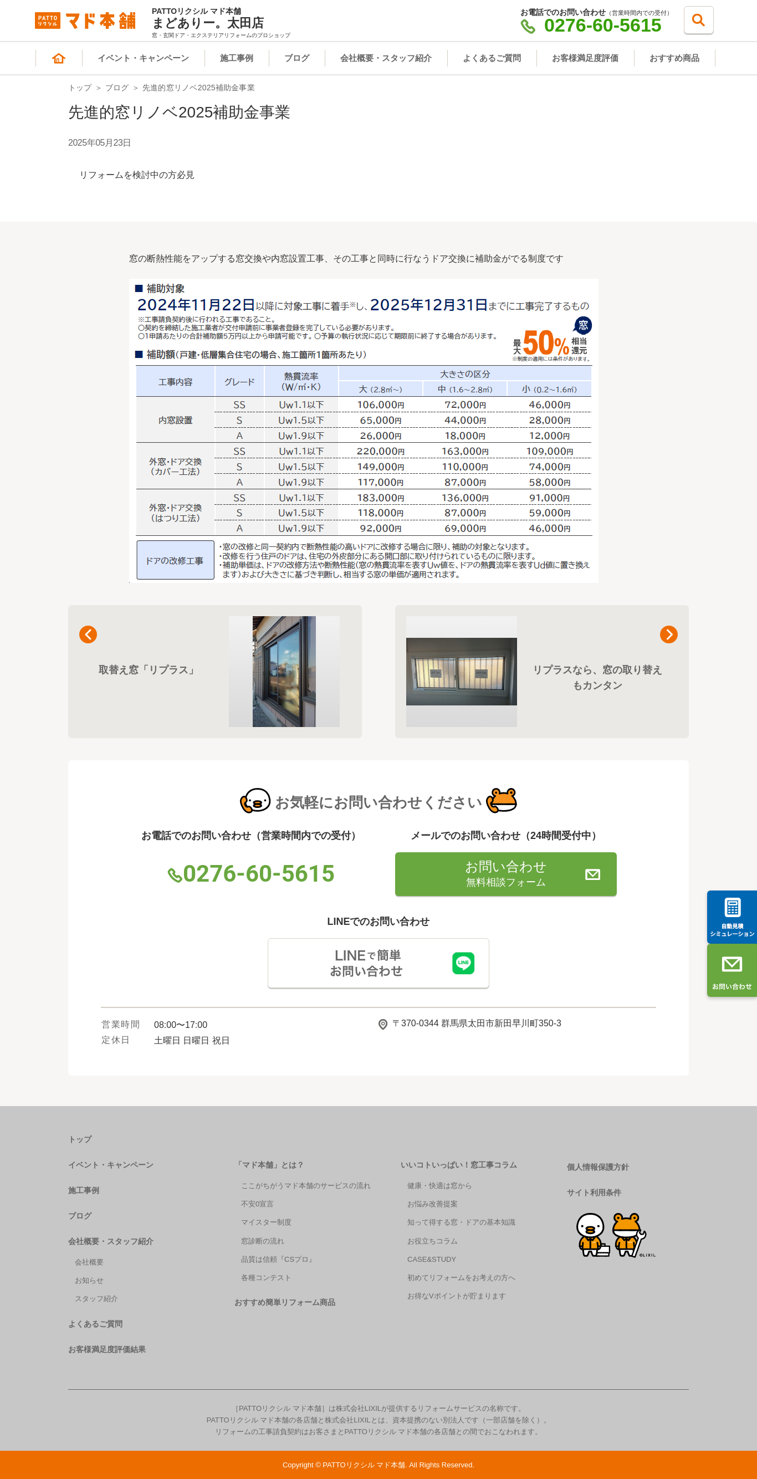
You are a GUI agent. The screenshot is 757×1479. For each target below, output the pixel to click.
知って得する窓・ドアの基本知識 (461, 1222)
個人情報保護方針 (598, 1167)
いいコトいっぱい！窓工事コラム (459, 1164)
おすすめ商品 (674, 58)
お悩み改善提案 (432, 1204)
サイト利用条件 (594, 1192)
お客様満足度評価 (585, 58)
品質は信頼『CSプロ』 (278, 1259)
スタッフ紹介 (96, 1298)
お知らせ (89, 1280)
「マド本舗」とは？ (269, 1164)
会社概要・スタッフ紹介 (386, 58)
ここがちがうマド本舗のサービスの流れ (306, 1185)
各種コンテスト (266, 1277)
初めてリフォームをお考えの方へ (461, 1277)
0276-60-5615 (591, 24)
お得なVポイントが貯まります (456, 1296)
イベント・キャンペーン (143, 58)
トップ (80, 87)
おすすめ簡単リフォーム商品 (284, 1302)
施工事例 (236, 58)
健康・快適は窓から (439, 1185)
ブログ (296, 58)
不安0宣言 (257, 1204)
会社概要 (89, 1262)
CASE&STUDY (431, 1259)
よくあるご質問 (492, 58)
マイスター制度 (266, 1222)
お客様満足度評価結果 (107, 1349)
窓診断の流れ (262, 1241)
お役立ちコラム (432, 1241)
